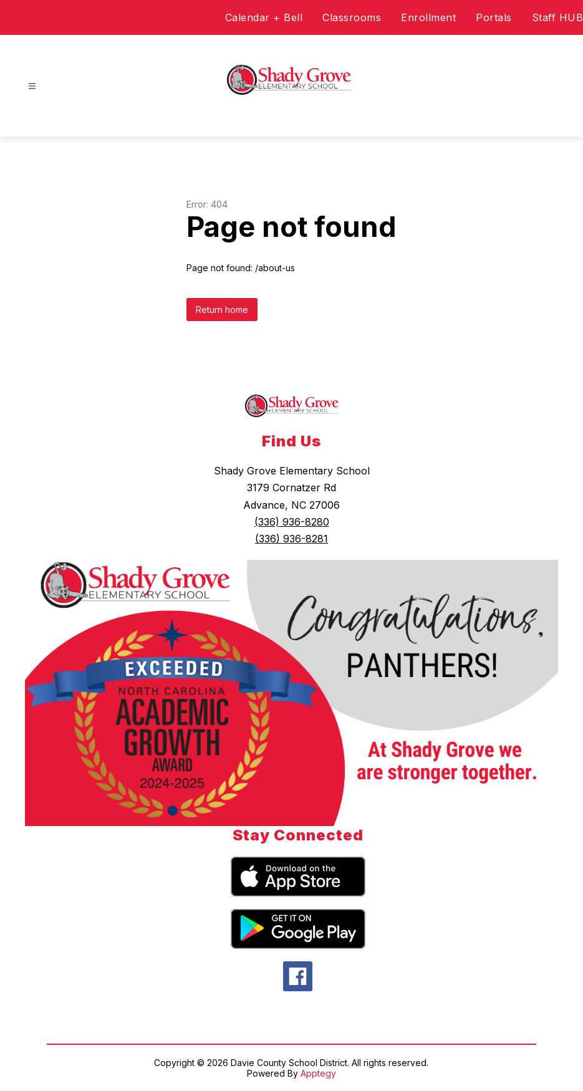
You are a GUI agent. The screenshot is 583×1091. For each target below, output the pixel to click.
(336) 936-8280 (291, 522)
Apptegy (318, 1073)
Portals (494, 17)
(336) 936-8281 (291, 538)
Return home (222, 309)
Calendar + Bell (264, 17)
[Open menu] (32, 86)
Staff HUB (558, 17)
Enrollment (428, 17)
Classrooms (351, 17)
